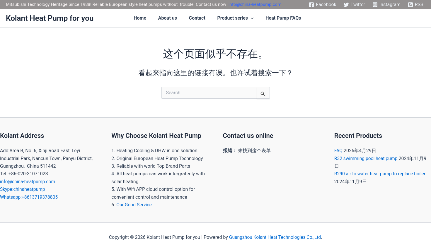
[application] (255, 18)
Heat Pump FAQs (288, 18)
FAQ (338, 150)
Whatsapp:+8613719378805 (29, 197)
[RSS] (415, 4)
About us (170, 18)
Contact (200, 18)
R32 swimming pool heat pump (366, 158)
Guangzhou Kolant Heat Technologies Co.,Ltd (275, 237)
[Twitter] (354, 4)
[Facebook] (322, 4)
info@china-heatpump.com (255, 4)
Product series (240, 18)
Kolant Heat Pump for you (49, 18)
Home (143, 18)
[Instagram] (386, 4)
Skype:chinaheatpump (23, 189)
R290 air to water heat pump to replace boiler (381, 173)
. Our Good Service (133, 205)
